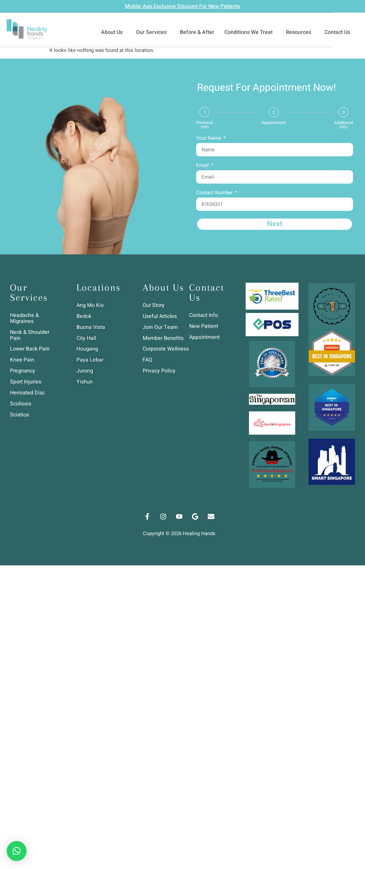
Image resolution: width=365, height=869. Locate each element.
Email (203, 166)
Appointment (273, 122)
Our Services (153, 32)
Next (274, 224)
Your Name (209, 139)
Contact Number (215, 193)
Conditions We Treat (250, 32)
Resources (300, 32)
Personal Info (204, 124)
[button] (17, 851)
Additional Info (343, 124)
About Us (113, 32)
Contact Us (338, 32)
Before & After (197, 32)
